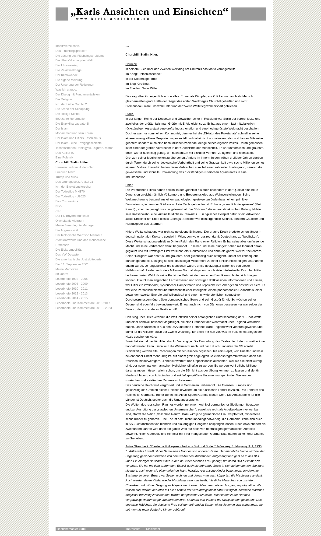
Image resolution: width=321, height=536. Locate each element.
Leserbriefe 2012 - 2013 (72, 293)
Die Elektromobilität (69, 249)
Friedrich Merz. (66, 172)
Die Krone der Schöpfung (73, 109)
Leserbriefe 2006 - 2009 (72, 283)
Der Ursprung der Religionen (75, 84)
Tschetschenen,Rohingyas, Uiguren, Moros (84, 148)
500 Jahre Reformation (71, 118)
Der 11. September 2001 (72, 264)
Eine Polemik (64, 157)
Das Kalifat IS (65, 152)
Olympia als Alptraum (70, 220)
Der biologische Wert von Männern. (79, 235)
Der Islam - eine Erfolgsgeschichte (79, 143)
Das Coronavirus (67, 201)
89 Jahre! (62, 274)
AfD (58, 211)
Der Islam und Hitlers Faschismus (78, 138)
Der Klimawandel (67, 75)
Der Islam (62, 128)
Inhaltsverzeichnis (68, 46)
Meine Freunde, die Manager (75, 225)
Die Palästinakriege (69, 70)
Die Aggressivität (67, 230)
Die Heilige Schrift (68, 114)
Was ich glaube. (66, 89)
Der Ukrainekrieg (67, 65)
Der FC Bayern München (72, 215)
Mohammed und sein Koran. (75, 133)
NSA (59, 206)
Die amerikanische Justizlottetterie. (79, 259)
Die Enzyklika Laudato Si (72, 123)
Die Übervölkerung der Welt (74, 60)
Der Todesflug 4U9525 (71, 196)
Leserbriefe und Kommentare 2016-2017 (83, 303)
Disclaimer (153, 529)
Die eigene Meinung (69, 80)
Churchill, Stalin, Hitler (72, 162)
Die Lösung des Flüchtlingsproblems (80, 55)
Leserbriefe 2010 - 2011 (72, 288)
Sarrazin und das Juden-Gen (75, 167)
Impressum (133, 529)
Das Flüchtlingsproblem (71, 51)
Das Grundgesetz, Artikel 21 (74, 181)
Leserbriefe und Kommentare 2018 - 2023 (84, 308)
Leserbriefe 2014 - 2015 (72, 298)
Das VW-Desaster (68, 254)
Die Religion (64, 99)
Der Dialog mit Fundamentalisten (78, 94)
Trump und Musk (67, 177)
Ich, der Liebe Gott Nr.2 (71, 104)
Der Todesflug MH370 (70, 191)
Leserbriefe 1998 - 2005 (72, 278)
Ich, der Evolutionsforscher (74, 186)
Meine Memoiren (67, 269)
